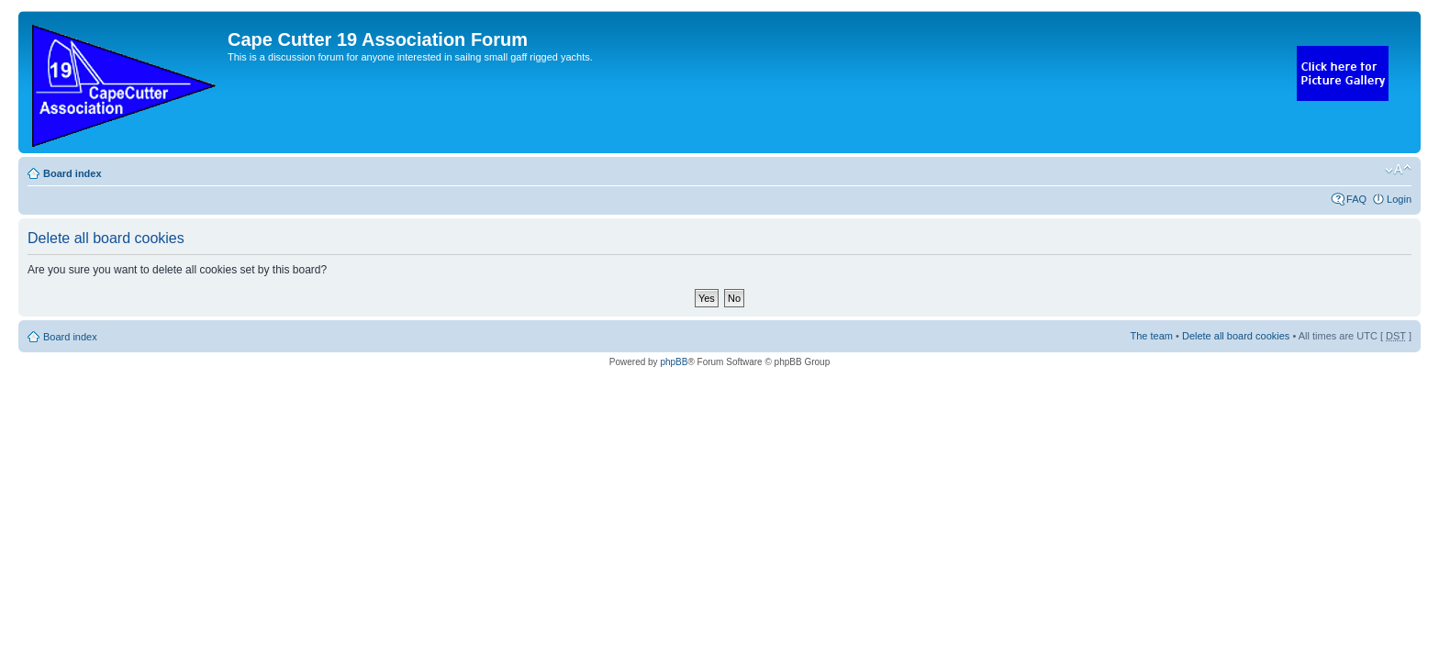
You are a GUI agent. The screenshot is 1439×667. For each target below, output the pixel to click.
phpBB (673, 362)
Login (1399, 199)
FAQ (1356, 199)
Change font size (1398, 169)
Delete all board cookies (1235, 335)
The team (1152, 335)
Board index (72, 173)
